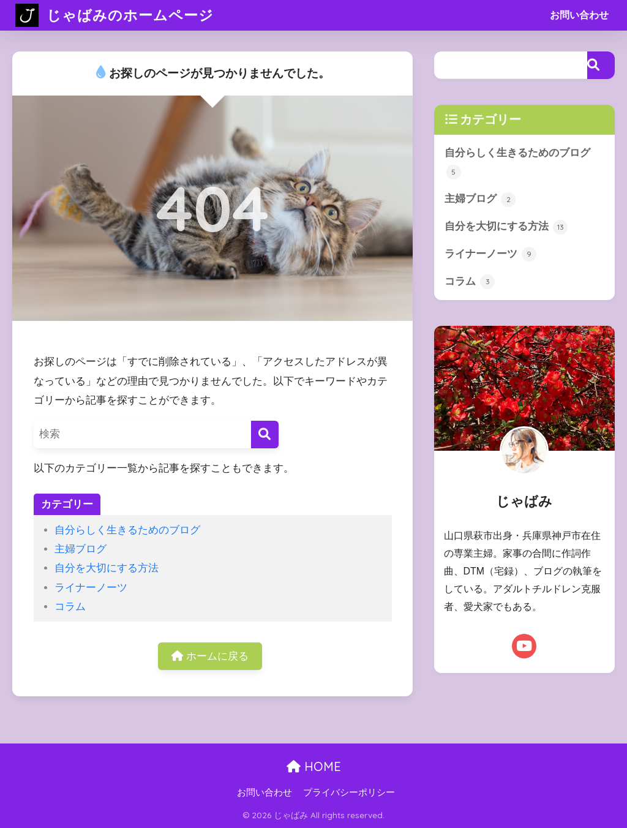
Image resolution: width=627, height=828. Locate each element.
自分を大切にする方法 (106, 568)
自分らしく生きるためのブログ (127, 530)
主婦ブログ (80, 549)
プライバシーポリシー (349, 792)
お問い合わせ (579, 15)
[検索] (265, 434)
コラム (70, 606)
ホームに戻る (210, 656)
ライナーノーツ (90, 587)
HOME (314, 766)
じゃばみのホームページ (114, 15)
